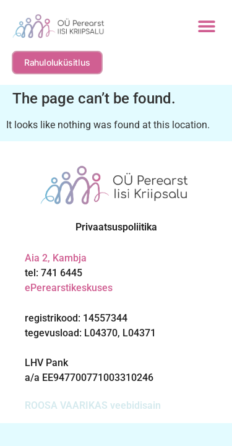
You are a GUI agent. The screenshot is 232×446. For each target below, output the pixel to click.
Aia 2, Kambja (56, 258)
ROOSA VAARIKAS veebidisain (93, 405)
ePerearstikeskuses (69, 288)
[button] (206, 26)
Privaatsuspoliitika (116, 227)
